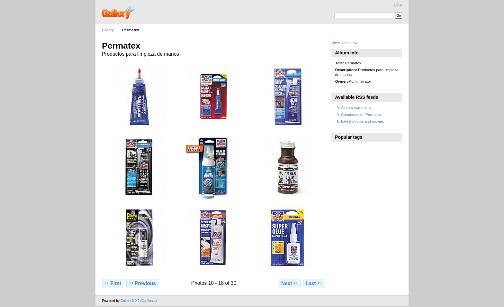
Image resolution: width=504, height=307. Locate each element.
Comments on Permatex (361, 114)
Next (289, 283)
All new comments (356, 107)
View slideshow (344, 43)
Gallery (108, 30)
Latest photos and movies (362, 121)
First (112, 283)
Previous (142, 283)
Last (314, 283)
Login (398, 5)
